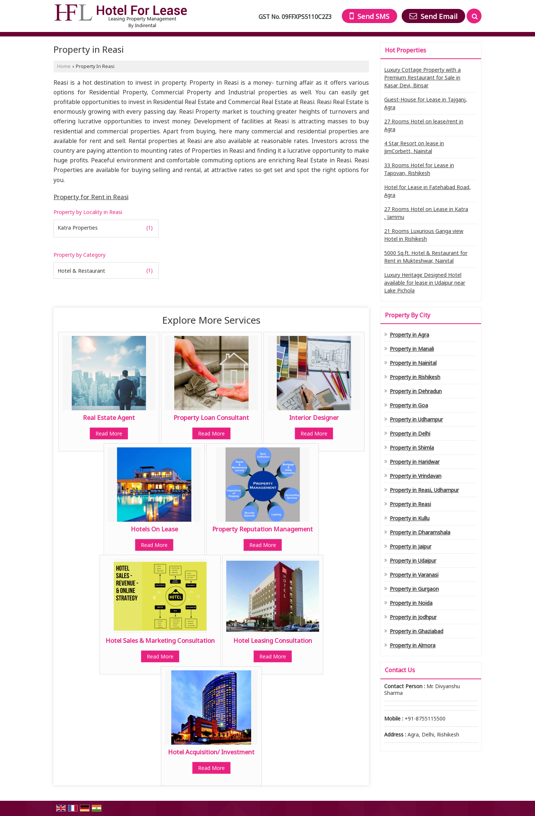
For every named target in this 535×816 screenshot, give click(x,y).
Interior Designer (314, 417)
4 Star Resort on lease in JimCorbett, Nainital (414, 147)
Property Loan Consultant (211, 417)
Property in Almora (412, 645)
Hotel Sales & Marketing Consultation (160, 640)
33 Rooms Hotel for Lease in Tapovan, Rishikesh (419, 169)
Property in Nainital (413, 362)
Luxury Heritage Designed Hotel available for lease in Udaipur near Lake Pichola (424, 282)
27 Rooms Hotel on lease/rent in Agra (423, 125)
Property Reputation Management (262, 529)
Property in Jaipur (410, 546)
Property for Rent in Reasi (91, 196)
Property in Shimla (412, 447)
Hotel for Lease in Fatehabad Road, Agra (427, 191)
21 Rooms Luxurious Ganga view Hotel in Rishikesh (423, 234)
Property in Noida (411, 602)
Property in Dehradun (416, 391)
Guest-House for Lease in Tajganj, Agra (425, 103)
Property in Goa (409, 405)
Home (64, 66)
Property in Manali (412, 348)
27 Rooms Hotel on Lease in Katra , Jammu (426, 212)
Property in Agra (409, 334)
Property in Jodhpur (413, 617)
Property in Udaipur (413, 560)
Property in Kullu (409, 518)
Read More (108, 433)
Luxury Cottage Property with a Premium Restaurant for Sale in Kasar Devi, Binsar (422, 77)
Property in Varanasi (414, 574)
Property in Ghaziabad (416, 631)
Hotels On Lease (154, 529)
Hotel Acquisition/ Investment (211, 752)
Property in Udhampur (416, 419)
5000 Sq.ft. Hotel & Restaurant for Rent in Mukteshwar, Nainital (425, 256)
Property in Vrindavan (415, 475)
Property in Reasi (410, 504)
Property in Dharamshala (420, 532)
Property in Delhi (410, 433)
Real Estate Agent (109, 417)
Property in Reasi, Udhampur (424, 489)
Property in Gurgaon (414, 588)
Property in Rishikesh (415, 377)
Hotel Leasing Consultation (272, 640)
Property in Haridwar (415, 461)
